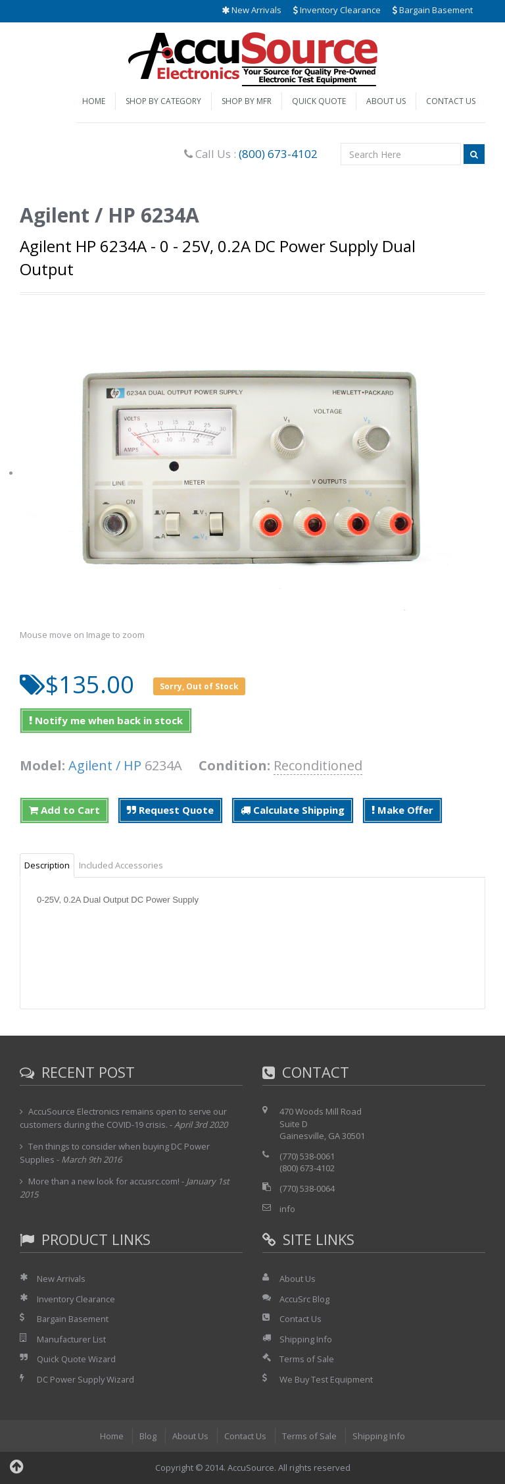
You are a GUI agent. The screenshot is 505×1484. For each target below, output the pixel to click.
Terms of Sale (307, 1359)
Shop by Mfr (247, 101)
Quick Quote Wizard (76, 1359)
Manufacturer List (72, 1339)
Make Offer (402, 809)
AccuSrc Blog (304, 1299)
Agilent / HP (104, 765)
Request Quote (170, 809)
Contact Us (450, 101)
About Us (386, 101)
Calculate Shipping (293, 809)
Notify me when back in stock (106, 720)
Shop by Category (163, 101)
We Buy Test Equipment (326, 1379)
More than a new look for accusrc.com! (104, 1181)
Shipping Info (305, 1339)
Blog (147, 1436)
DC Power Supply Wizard (86, 1379)
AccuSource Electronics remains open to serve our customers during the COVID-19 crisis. (124, 1117)
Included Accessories (121, 865)
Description (47, 865)
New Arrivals (251, 10)
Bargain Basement (433, 10)
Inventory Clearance (337, 10)
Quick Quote (319, 101)
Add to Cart (64, 809)
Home (93, 101)
